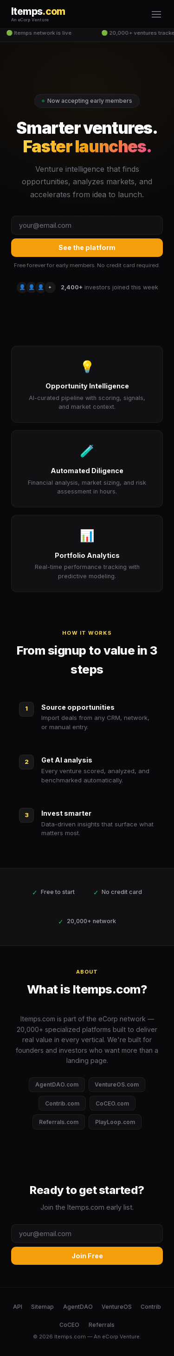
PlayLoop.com (115, 1122)
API (17, 1306)
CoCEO (69, 1324)
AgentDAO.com (56, 1084)
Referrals (102, 1324)
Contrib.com (62, 1103)
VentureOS (117, 1306)
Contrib (151, 1306)
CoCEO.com (112, 1103)
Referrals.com (58, 1122)
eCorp (110, 1336)
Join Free (87, 1256)
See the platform (87, 247)
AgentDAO (78, 1306)
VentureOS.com (117, 1084)
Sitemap (42, 1306)
